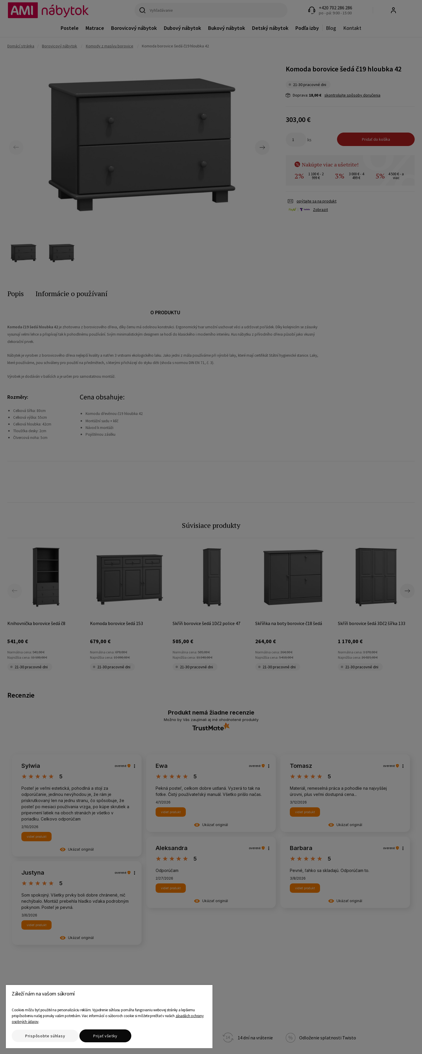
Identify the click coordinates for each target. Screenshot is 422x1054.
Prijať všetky (105, 1035)
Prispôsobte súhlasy (45, 1035)
